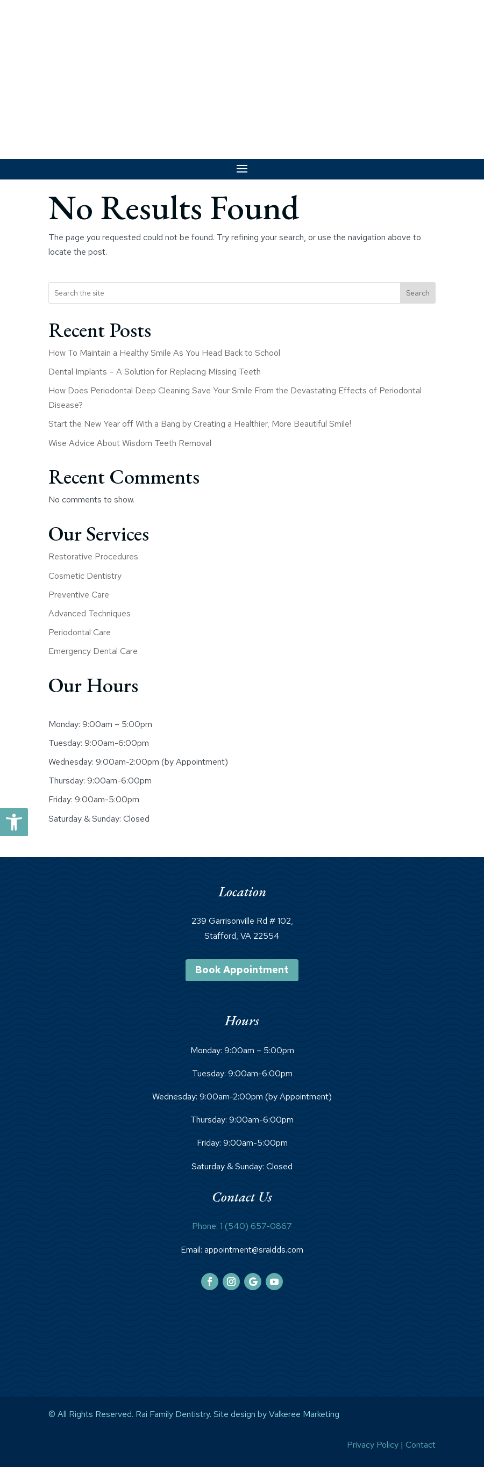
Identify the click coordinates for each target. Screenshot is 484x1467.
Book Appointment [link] (242, 969)
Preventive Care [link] (78, 594)
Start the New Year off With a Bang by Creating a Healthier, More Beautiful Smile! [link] (199, 423)
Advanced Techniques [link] (89, 613)
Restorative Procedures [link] (93, 556)
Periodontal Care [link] (79, 632)
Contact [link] (420, 1444)
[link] (14, 822)
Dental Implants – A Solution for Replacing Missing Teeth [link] (154, 371)
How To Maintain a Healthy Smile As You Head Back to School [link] (164, 352)
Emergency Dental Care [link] (93, 651)
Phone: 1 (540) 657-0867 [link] (242, 1226)
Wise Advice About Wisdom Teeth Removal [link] (129, 443)
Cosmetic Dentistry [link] (85, 575)
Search (418, 293)
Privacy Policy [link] (372, 1444)
